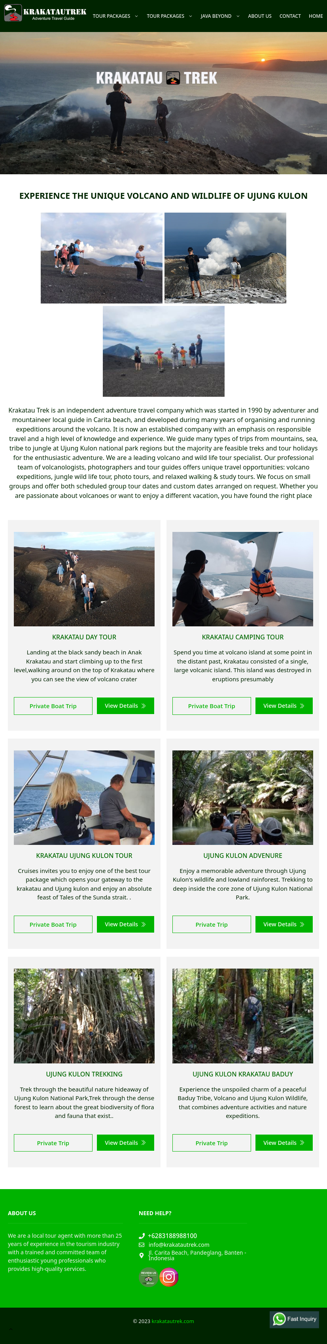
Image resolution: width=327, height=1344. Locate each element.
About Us (260, 16)
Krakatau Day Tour (84, 637)
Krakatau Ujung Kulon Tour (84, 855)
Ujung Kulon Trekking (84, 1074)
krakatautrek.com (172, 1321)
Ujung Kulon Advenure (242, 855)
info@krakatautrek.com (179, 1244)
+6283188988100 (172, 1235)
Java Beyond (222, 16)
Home (316, 16)
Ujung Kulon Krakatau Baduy (243, 1074)
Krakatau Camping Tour (243, 637)
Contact (290, 16)
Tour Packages (118, 16)
